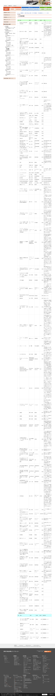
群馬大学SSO (44, 658)
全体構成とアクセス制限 (7, 677)
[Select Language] (48, 1)
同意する (44, 694)
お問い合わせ (48, 9)
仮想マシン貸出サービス (46, 668)
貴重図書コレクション (7, 17)
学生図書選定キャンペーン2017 (9, 36)
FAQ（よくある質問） (36, 676)
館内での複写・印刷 (36, 668)
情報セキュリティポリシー (17, 686)
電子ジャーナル (26, 662)
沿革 (43, 682)
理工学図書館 (7, 32)
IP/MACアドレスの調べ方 (7, 686)
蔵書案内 (6, 9)
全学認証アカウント (45, 657)
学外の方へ (15, 5)
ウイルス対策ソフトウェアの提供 (18, 678)
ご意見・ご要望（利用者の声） (37, 677)
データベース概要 (26, 658)
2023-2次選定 (8, 68)
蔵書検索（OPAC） (7, 12)
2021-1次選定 (8, 57)
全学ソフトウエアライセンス (46, 659)
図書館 (24, 677)
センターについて (41, 5)
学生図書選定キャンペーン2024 (9, 70)
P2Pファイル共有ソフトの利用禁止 (18, 681)
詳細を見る (51, 694)
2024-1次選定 (8, 71)
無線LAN (5, 680)
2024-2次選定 (8, 73)
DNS (5, 682)
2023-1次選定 (8, 66)
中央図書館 (6, 26)
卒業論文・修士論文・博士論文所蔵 (10, 34)
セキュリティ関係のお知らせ (18, 676)
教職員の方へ (10, 5)
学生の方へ (5, 5)
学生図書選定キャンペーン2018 (9, 41)
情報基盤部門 (25, 685)
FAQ (50, 5)
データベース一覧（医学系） (27, 659)
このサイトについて (28, 645)
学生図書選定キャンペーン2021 (9, 55)
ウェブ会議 (44, 672)
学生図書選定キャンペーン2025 (9, 75)
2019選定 (7, 48)
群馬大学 (15, 645)
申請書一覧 (25, 686)
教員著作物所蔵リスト (9, 30)
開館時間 (25, 676)
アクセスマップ (46, 5)
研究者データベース (45, 667)
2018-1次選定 (8, 42)
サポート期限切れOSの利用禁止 (18, 692)
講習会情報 (34, 659)
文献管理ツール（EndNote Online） (27, 668)
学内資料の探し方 (7, 14)
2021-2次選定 (8, 58)
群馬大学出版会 (26, 687)
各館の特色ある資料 (7, 24)
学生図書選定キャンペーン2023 (9, 65)
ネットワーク (30, 9)
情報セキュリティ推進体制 (17, 687)
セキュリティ (36, 9)
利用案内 (42, 9)
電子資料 (12, 9)
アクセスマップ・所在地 (46, 681)
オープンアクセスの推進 (27, 673)
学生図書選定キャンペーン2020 (9, 51)
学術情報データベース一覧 (27, 657)
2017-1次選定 (8, 37)
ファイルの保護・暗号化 (17, 690)
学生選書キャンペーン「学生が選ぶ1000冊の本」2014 (10, 28)
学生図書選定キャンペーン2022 (9, 60)
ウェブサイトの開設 (45, 664)
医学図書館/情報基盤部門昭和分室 (27, 681)
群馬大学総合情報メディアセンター (15, 3)
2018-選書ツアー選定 (9, 45)
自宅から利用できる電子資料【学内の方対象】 (37, 664)
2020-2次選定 (8, 53)
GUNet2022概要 (6, 676)
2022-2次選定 (8, 63)
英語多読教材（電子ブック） (9, 78)
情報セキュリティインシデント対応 (18, 685)
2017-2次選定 (8, 39)
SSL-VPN (5, 681)
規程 (43, 680)
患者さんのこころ (7, 19)
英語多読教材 (6, 21)
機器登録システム (6, 685)
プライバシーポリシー (36, 645)
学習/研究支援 (18, 9)
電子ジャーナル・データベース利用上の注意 (28, 664)
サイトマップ (21, 645)
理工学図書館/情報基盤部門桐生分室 (27, 683)
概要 (43, 676)
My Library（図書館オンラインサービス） (37, 658)
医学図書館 (6, 29)
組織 (43, 677)
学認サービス (44, 669)
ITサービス (24, 9)
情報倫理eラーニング (17, 682)
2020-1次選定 (8, 52)
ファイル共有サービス (46, 663)
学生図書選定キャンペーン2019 (9, 47)
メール (44, 662)
